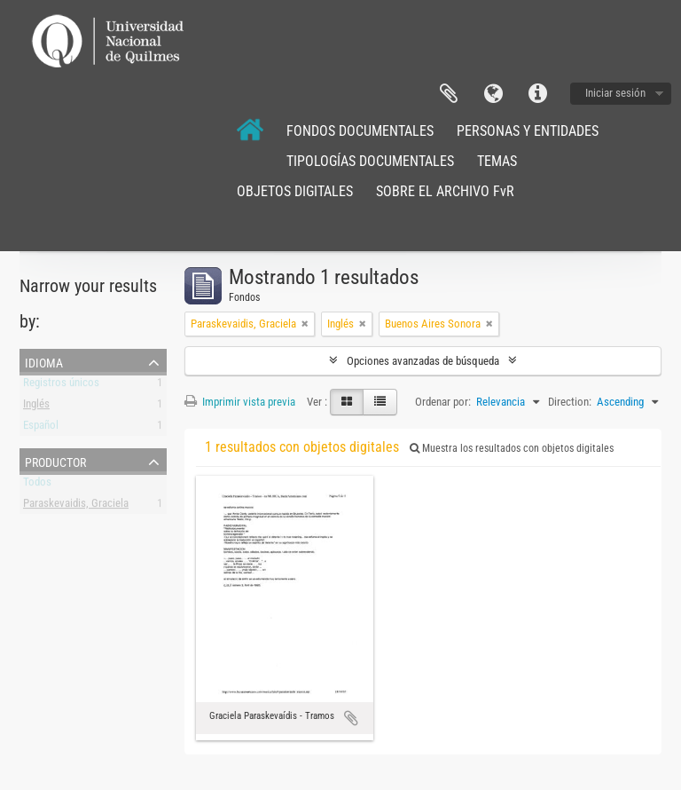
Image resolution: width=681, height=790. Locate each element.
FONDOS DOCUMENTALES (360, 130)
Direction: (569, 401)
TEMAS (497, 161)
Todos (37, 485)
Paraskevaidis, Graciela (76, 506)
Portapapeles (449, 94)
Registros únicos (61, 385)
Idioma (493, 94)
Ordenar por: (443, 401)
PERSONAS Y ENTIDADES (528, 130)
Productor (55, 460)
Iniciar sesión (615, 92)
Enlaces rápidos (537, 94)
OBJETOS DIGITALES (295, 191)
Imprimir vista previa (239, 401)
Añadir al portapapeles (351, 718)
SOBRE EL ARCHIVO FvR (445, 191)
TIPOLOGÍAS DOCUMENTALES (370, 161)
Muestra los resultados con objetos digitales (512, 448)
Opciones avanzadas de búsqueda (423, 360)
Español (41, 428)
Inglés (36, 407)
